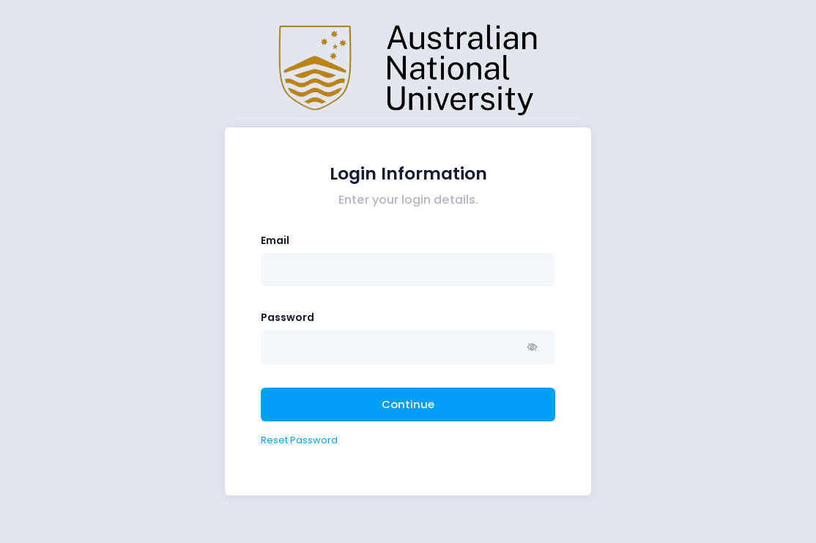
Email (275, 240)
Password (287, 317)
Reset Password (299, 440)
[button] (534, 347)
